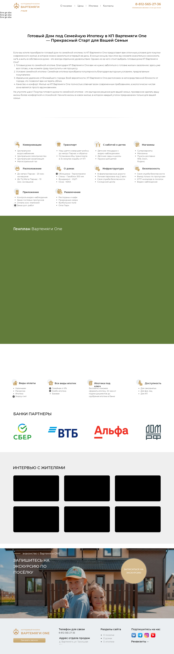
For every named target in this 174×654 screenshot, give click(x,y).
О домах (107, 638)
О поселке (66, 5)
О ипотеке (108, 641)
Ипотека (93, 5)
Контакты (108, 5)
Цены (80, 5)
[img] (16, 5)
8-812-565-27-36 (148, 4)
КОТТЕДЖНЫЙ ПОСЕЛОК (30, 4)
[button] (22, 432)
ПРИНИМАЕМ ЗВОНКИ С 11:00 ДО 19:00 (146, 8)
